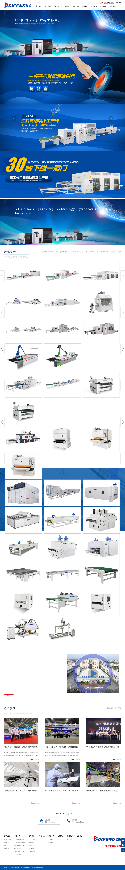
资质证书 (6, 848)
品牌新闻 (110, 708)
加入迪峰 (112, 6)
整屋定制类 (31, 842)
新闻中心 (85, 6)
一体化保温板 (32, 851)
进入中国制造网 (113, 846)
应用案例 (66, 6)
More (9, 696)
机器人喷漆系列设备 (62, 252)
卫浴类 (30, 845)
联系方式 (69, 839)
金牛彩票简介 (7, 839)
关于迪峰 (48, 6)
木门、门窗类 (32, 839)
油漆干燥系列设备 (102, 252)
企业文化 (6, 845)
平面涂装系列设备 (77, 252)
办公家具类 (31, 848)
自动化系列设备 (116, 252)
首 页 (38, 6)
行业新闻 (118, 708)
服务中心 (75, 6)
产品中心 (57, 6)
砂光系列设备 (89, 252)
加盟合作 (94, 6)
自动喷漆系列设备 (47, 252)
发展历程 (6, 842)
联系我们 (103, 6)
